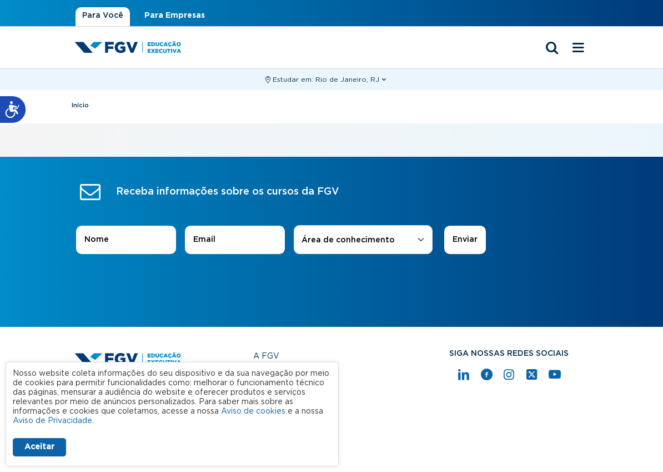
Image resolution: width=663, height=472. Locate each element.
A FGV (266, 356)
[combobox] (363, 240)
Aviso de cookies (253, 411)
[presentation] (331, 285)
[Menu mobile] (578, 48)
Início (80, 105)
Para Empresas (174, 15)
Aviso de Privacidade (52, 421)
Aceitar (39, 447)
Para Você (102, 15)
